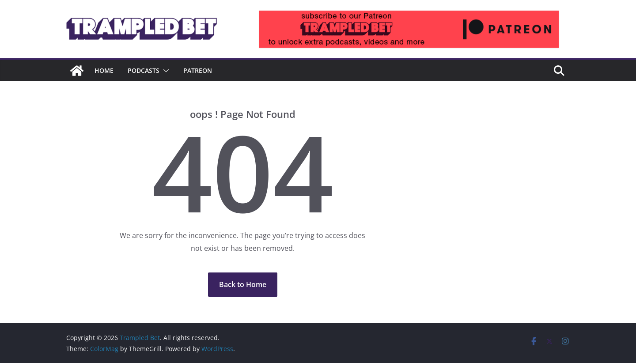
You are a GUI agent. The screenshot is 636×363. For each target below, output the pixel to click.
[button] (164, 70)
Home (104, 70)
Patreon (197, 70)
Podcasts (143, 70)
